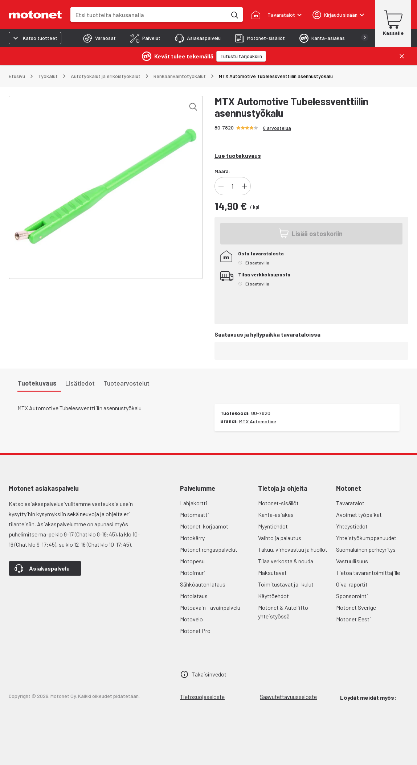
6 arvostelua (277, 128)
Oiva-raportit (352, 584)
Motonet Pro (195, 630)
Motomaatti (194, 514)
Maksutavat (272, 572)
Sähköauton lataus (202, 584)
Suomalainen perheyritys (366, 549)
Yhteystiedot (352, 526)
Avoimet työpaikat (359, 514)
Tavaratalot (350, 502)
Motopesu (192, 561)
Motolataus (194, 595)
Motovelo (191, 619)
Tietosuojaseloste (202, 696)
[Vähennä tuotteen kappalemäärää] (221, 186)
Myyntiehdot (273, 526)
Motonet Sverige (356, 607)
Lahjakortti (193, 502)
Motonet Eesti (353, 619)
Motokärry (192, 537)
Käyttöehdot (273, 595)
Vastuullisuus (352, 561)
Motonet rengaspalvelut (208, 549)
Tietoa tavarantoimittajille (368, 572)
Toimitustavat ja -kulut (286, 584)
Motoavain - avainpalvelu (210, 607)
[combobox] (149, 15)
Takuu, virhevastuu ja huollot (292, 549)
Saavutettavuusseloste (288, 696)
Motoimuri (192, 572)
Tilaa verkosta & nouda (285, 561)
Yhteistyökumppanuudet (366, 537)
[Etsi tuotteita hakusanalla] (234, 14)
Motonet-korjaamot (204, 526)
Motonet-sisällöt (278, 502)
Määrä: (222, 171)
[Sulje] (401, 56)
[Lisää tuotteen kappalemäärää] (244, 186)
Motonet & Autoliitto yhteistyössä (283, 612)
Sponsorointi (352, 595)
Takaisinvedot (209, 674)
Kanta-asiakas (276, 514)
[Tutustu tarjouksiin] (241, 56)
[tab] (99, 38)
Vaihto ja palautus (279, 537)
